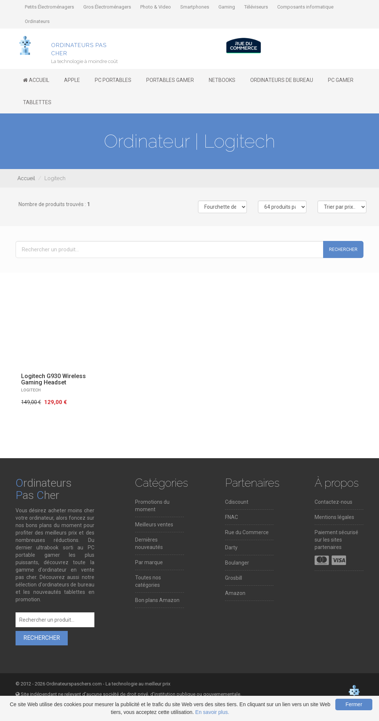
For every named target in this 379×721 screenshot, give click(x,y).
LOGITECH (31, 390)
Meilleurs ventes (154, 524)
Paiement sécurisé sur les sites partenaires (336, 539)
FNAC (231, 517)
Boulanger (237, 563)
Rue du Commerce (247, 532)
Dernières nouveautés (149, 543)
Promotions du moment (152, 505)
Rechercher (343, 249)
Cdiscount (236, 502)
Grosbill (233, 578)
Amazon (235, 593)
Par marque (149, 562)
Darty (231, 547)
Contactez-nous (333, 502)
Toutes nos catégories (148, 581)
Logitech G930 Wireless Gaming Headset (53, 379)
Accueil (26, 178)
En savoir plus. (212, 712)
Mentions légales (334, 517)
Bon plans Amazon (157, 600)
